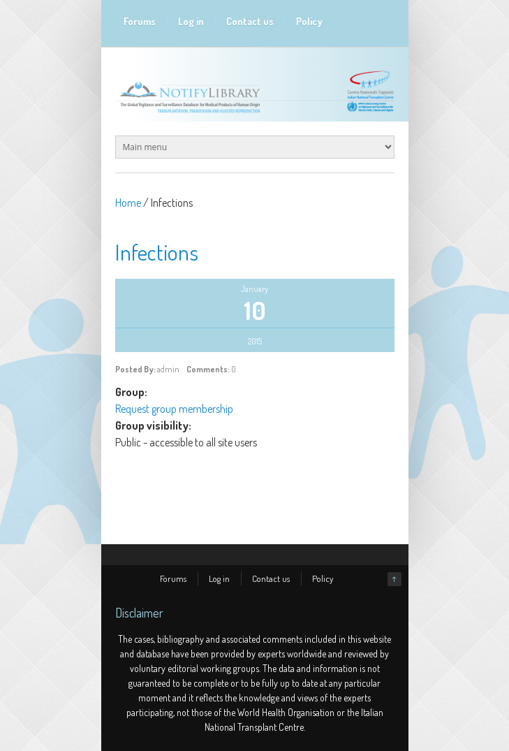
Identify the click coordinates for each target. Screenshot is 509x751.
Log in (191, 21)
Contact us (250, 21)
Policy (309, 21)
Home (128, 203)
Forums (140, 21)
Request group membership (174, 409)
